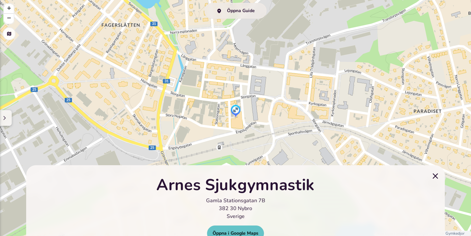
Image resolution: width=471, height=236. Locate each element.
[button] (235, 111)
